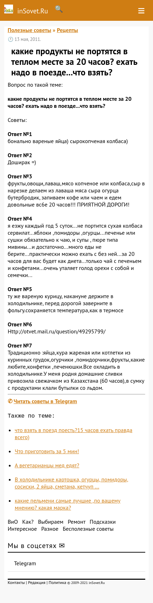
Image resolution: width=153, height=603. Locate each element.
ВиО (13, 523)
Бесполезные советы (88, 530)
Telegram (25, 564)
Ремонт (76, 523)
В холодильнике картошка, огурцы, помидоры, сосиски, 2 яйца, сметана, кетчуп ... (71, 484)
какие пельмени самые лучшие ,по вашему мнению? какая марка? (68, 505)
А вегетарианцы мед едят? (47, 466)
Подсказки (103, 523)
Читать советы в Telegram (45, 401)
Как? (27, 523)
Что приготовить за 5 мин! (47, 452)
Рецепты (67, 29)
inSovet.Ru (24, 10)
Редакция (36, 583)
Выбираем (50, 523)
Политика (57, 583)
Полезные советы (29, 29)
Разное (50, 530)
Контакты (16, 583)
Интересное (22, 530)
